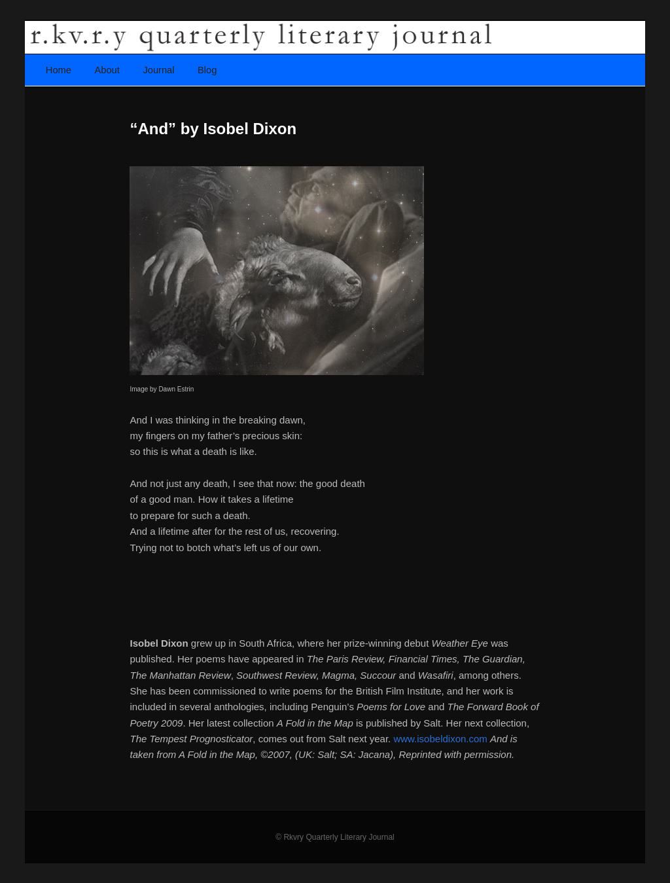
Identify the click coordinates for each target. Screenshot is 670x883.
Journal (158, 70)
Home (58, 70)
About (107, 70)
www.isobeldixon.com (441, 738)
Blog (207, 70)
